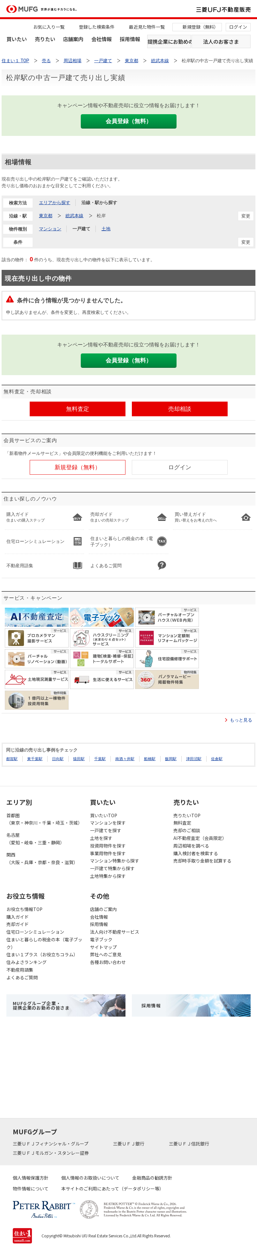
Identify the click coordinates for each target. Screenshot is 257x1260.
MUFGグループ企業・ (41, 1005)
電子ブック (101, 939)
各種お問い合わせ (108, 962)
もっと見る (241, 720)
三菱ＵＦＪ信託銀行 (189, 1143)
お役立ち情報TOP (24, 909)
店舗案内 (73, 39)
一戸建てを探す (105, 830)
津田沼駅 (193, 759)
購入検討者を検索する (195, 853)
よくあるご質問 (22, 977)
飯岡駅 (171, 759)
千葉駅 (100, 759)
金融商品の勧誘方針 (152, 1177)
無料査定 (182, 822)
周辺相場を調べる (191, 845)
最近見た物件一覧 (147, 27)
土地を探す (101, 838)
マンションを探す (108, 822)
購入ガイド (17, 917)
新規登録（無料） (200, 27)
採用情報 (130, 39)
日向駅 (58, 759)
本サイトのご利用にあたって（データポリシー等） (112, 1188)
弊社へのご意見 (105, 954)
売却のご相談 (186, 830)
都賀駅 (12, 759)
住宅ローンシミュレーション (35, 932)
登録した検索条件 (97, 27)
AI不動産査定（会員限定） (200, 838)
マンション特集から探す (114, 860)
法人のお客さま (221, 41)
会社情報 (101, 39)
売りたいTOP (186, 815)
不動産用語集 (19, 970)
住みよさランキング (26, 962)
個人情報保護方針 (31, 1177)
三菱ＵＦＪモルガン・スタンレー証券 (51, 1153)
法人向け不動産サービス (114, 932)
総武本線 (74, 215)
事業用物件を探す (108, 853)
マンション (50, 228)
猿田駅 (79, 759)
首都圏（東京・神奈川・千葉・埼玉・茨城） (44, 819)
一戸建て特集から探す (112, 868)
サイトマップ (103, 947)
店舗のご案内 (103, 909)
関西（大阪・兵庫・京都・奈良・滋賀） (42, 858)
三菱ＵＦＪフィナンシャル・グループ (51, 1143)
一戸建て (81, 228)
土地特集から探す (108, 876)
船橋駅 (149, 759)
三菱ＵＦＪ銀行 (129, 1143)
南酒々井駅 (124, 759)
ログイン (238, 27)
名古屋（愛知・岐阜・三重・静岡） (35, 839)
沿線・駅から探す (99, 202)
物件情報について (31, 1188)
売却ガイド (17, 924)
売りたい (45, 39)
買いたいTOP (103, 815)
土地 (106, 228)
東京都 (45, 215)
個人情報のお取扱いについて (90, 1177)
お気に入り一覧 (48, 27)
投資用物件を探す (108, 845)
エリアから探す (54, 202)
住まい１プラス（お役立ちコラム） (42, 954)
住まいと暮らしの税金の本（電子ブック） (44, 943)
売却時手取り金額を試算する (202, 860)
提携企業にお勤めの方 (169, 41)
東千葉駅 (34, 759)
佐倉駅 (217, 759)
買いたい (16, 39)
